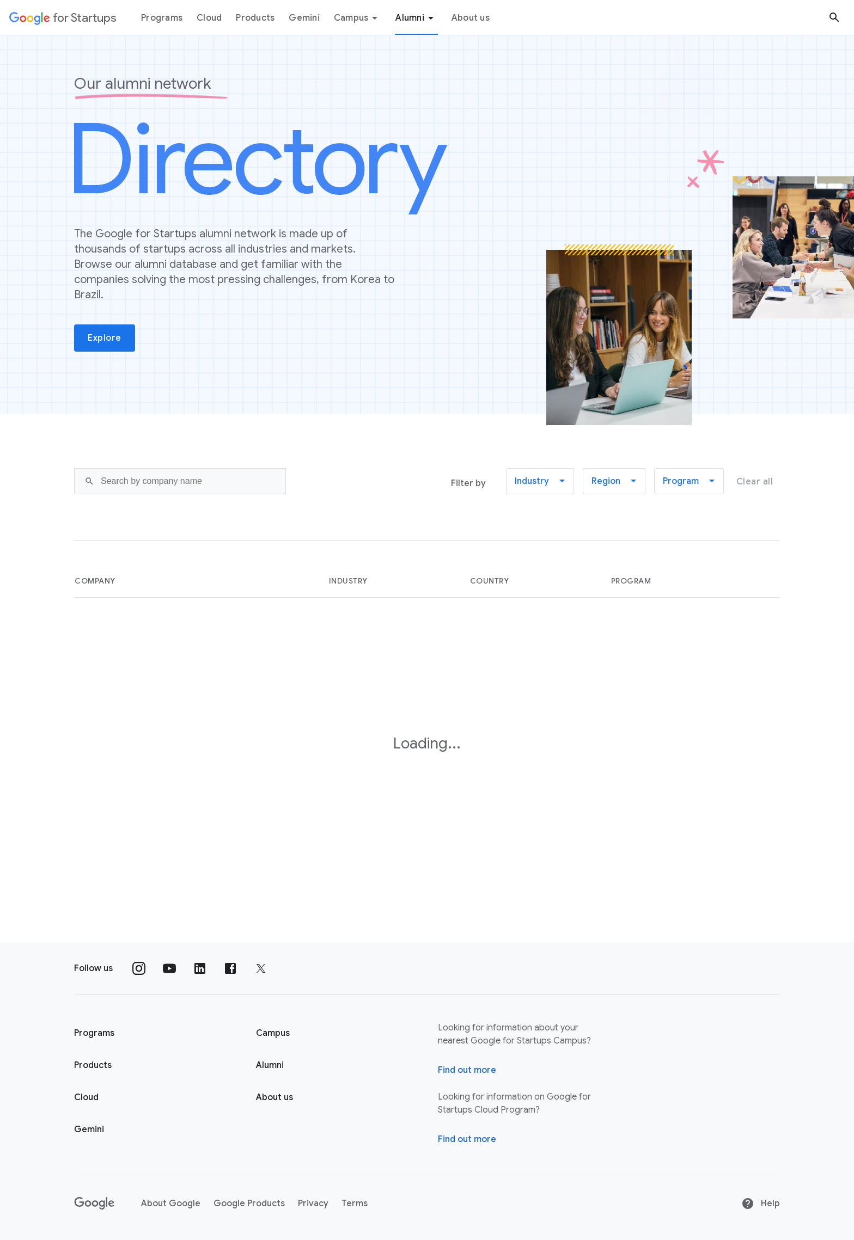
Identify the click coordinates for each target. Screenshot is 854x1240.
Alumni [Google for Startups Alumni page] (270, 1065)
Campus (358, 17)
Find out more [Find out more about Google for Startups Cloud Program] (467, 1139)
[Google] (94, 1203)
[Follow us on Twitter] (261, 968)
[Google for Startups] (62, 17)
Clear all (754, 481)
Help (760, 1203)
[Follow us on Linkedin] (200, 968)
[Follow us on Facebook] (230, 968)
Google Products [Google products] (249, 1203)
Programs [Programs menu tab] (161, 18)
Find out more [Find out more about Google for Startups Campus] (467, 1070)
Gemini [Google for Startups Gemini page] (89, 1129)
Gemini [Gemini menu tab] (304, 18)
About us (274, 1097)
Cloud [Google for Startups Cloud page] (86, 1097)
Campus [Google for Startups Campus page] (273, 1033)
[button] (540, 481)
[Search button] (834, 17)
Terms (354, 1203)
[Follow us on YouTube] (169, 968)
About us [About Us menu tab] (471, 18)
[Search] (180, 481)
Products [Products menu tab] (255, 18)
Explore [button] (104, 338)
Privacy (313, 1203)
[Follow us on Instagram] (139, 968)
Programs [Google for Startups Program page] (94, 1033)
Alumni (416, 17)
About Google (170, 1203)
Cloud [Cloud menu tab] (209, 18)
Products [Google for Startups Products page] (93, 1065)
